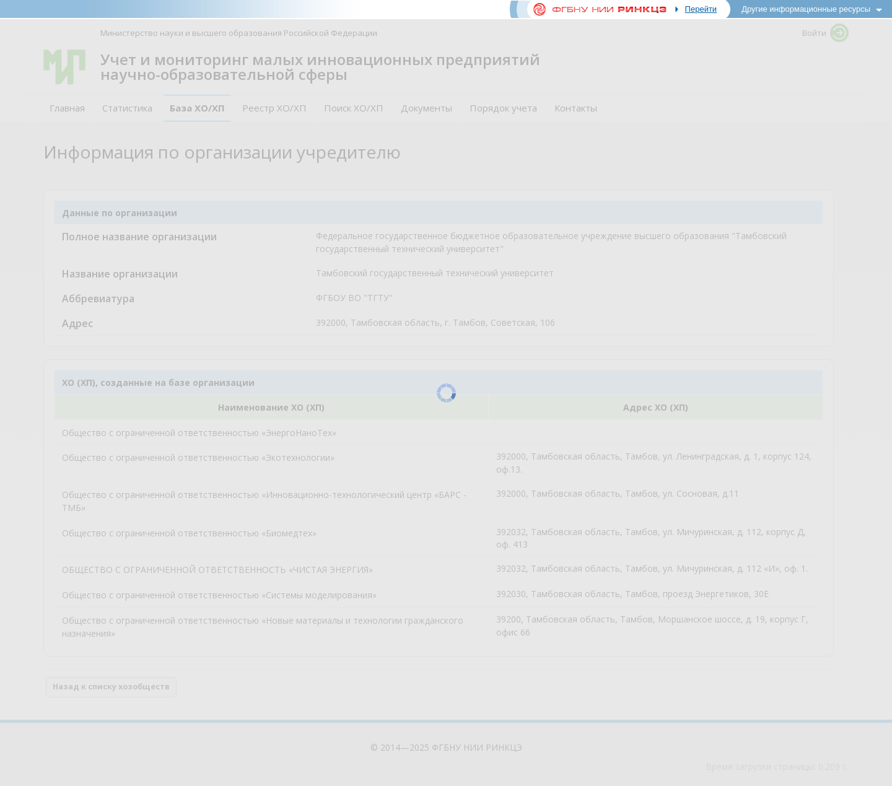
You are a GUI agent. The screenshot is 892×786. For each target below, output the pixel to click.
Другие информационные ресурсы (805, 9)
